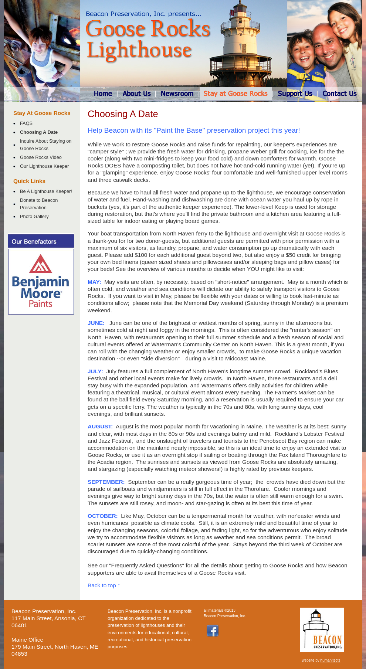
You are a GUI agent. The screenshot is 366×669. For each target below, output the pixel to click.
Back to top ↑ (104, 585)
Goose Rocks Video (41, 157)
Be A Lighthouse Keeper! (46, 191)
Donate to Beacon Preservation (39, 203)
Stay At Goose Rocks (42, 113)
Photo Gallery (34, 216)
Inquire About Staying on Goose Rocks (45, 144)
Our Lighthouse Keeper (44, 166)
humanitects (330, 660)
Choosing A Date (39, 132)
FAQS (26, 123)
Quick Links (29, 181)
